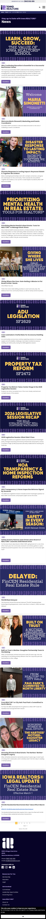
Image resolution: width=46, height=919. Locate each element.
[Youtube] (10, 867)
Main (3, 63)
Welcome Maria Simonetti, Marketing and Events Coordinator (20, 122)
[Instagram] (6, 867)
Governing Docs (7, 894)
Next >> (26, 826)
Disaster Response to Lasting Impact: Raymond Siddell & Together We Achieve (22, 173)
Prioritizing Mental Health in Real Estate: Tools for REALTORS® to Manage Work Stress (20, 227)
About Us (5, 902)
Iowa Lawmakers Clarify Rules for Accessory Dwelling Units (22, 336)
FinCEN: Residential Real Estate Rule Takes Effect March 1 (22, 806)
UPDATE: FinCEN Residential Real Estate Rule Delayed (17, 809)
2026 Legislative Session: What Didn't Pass (17, 437)
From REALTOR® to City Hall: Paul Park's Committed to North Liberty (22, 703)
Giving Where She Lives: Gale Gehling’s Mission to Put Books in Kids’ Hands (21, 282)
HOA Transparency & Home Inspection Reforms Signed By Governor (22, 490)
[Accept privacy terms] (23, 916)
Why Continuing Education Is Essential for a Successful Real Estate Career (22, 66)
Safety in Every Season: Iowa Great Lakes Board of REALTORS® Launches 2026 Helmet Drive (21, 541)
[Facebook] (3, 867)
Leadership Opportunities (10, 892)
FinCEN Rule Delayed (9, 600)
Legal (4, 882)
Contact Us (5, 904)
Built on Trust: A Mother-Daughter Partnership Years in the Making (22, 651)
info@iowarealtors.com (12, 861)
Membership (6, 877)
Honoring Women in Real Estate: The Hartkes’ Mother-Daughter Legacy (22, 754)
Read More (6, 82)
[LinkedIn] (14, 867)
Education (5, 879)
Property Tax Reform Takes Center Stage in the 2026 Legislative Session (21, 388)
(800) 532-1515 (29, 1)
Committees (6, 889)
